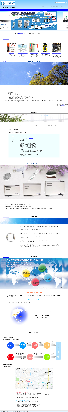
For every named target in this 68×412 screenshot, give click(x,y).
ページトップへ (6, 39)
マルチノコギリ (11, 53)
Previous (1, 20)
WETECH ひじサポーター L (45, 53)
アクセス (64, 104)
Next (66, 20)
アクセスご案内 (31, 138)
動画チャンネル (20, 33)
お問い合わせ (63, 105)
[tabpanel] (34, 20)
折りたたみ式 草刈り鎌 (34, 53)
